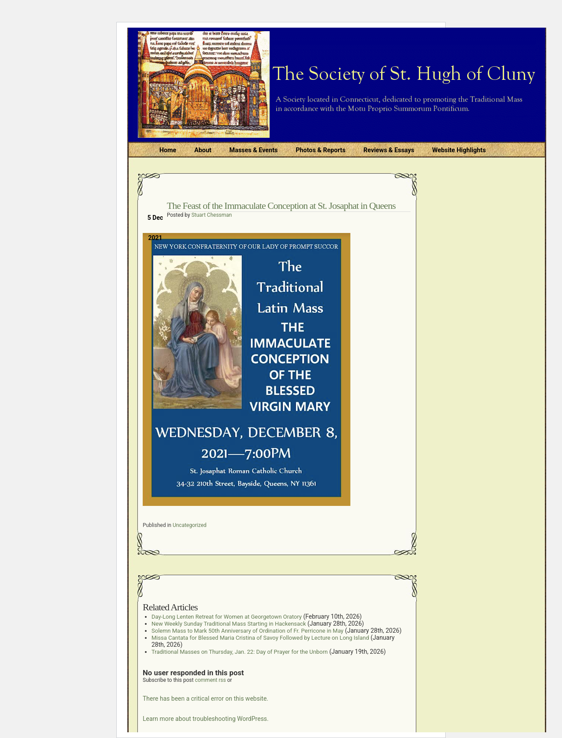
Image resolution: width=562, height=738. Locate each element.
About (203, 150)
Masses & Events (253, 150)
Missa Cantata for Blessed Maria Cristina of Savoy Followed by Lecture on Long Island (260, 637)
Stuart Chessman (211, 215)
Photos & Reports (320, 150)
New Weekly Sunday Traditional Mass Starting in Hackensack (228, 623)
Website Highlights (459, 150)
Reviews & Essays (389, 150)
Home (168, 150)
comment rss (210, 680)
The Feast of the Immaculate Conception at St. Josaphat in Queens (281, 205)
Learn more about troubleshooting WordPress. (206, 718)
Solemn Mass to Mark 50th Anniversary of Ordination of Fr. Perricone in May (247, 630)
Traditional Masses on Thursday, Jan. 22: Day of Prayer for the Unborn (239, 651)
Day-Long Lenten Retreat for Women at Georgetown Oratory (226, 616)
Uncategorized (189, 525)
